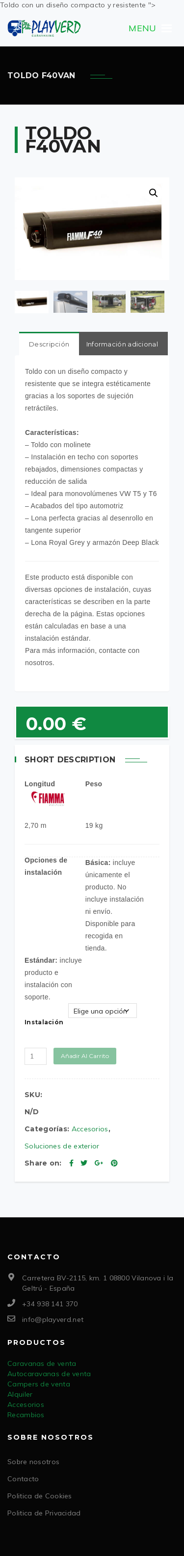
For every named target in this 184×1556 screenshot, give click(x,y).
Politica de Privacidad (44, 1512)
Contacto (23, 1477)
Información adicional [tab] (122, 343)
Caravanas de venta (41, 1362)
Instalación (44, 1021)
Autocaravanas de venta (49, 1372)
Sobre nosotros (33, 1460)
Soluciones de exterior (62, 1145)
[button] (142, 28)
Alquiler (19, 1393)
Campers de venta (38, 1383)
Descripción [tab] (49, 343)
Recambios (26, 1413)
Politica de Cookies (39, 1495)
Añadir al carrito (85, 1055)
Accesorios (90, 1128)
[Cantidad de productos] (36, 1055)
